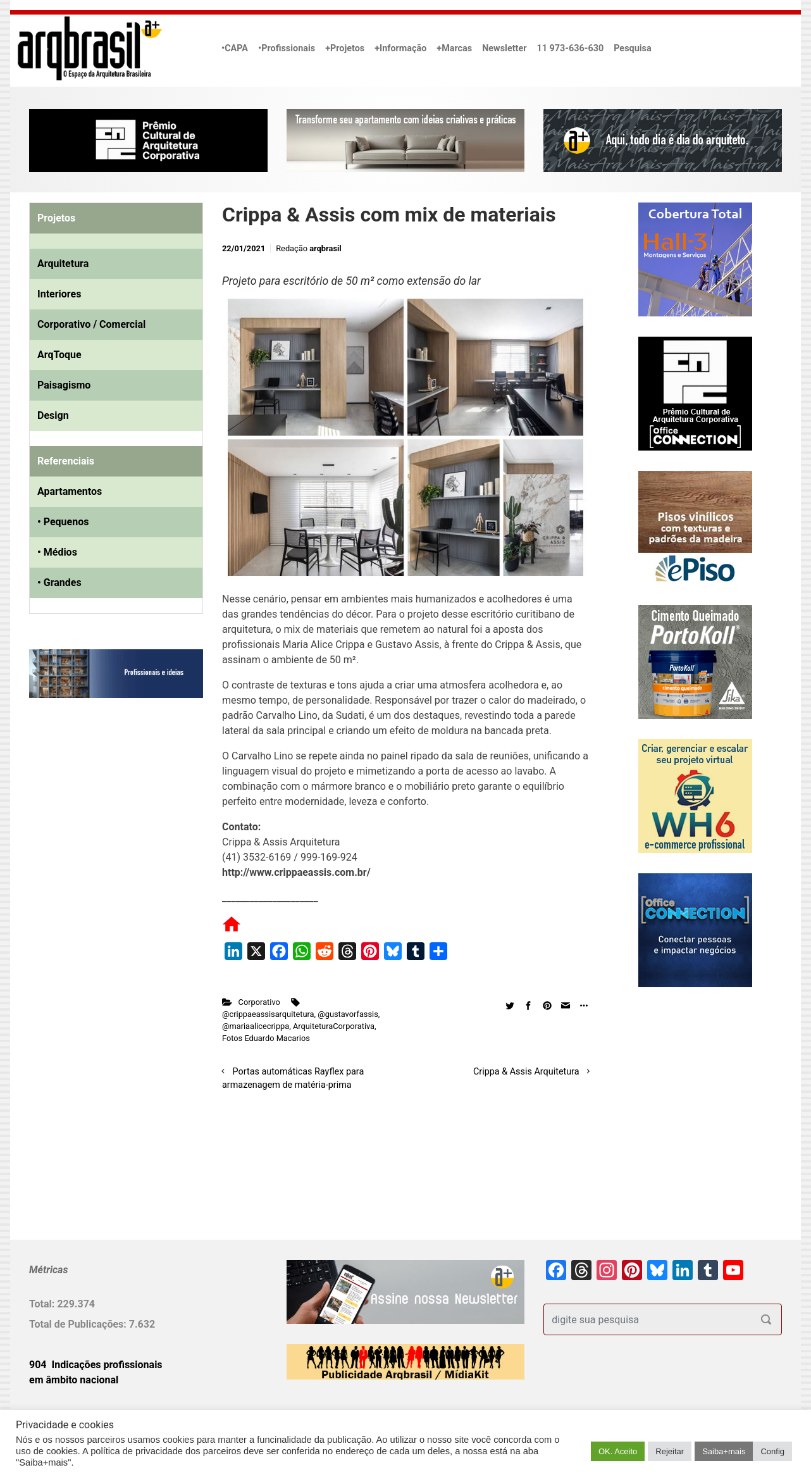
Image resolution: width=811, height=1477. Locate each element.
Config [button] (772, 1451)
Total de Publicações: (79, 1324)
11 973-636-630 (570, 48)
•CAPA (234, 48)
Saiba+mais (723, 1451)
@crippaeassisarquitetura (268, 1014)
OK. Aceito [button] (617, 1451)
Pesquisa (632, 48)
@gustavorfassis (348, 1014)
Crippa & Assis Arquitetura (526, 1071)
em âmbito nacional (73, 1380)
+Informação (400, 48)
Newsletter (504, 48)
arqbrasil (325, 248)
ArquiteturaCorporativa (334, 1026)
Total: (43, 1304)
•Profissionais (286, 48)
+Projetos (344, 48)
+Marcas (454, 48)
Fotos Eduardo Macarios (266, 1038)
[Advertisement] (108, 837)
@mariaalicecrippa (255, 1026)
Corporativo (259, 1002)
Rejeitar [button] (669, 1451)
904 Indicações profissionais (96, 1365)
